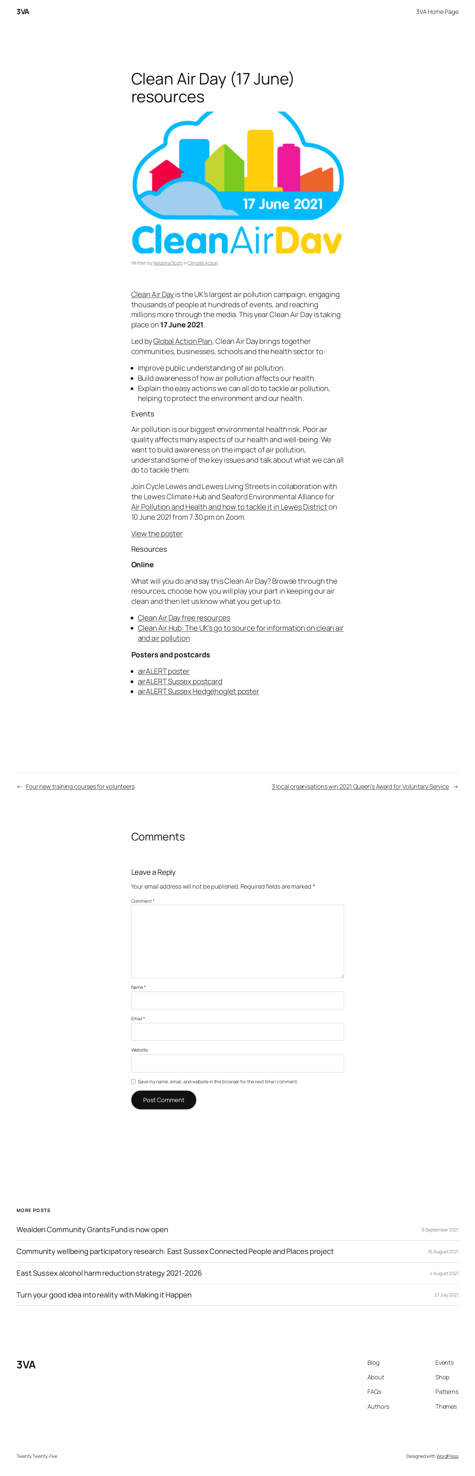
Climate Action (203, 263)
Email (138, 1018)
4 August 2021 (444, 1273)
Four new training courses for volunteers (80, 786)
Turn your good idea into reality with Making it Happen (104, 1295)
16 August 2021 (443, 1251)
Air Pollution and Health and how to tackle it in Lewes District (229, 507)
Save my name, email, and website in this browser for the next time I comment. (218, 1081)
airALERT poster (164, 671)
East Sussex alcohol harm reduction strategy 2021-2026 (109, 1273)
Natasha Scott (167, 263)
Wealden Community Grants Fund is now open (92, 1230)
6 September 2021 (440, 1230)
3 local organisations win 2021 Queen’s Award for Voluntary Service (360, 786)
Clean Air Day (152, 294)
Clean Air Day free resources (184, 618)
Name (138, 987)
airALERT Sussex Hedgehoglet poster (199, 691)
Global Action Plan (182, 341)
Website (139, 1050)
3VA (22, 11)
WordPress (447, 1456)
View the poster (157, 534)
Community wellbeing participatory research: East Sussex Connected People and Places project (175, 1251)
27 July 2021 (446, 1295)
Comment (143, 901)
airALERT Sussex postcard (180, 681)
